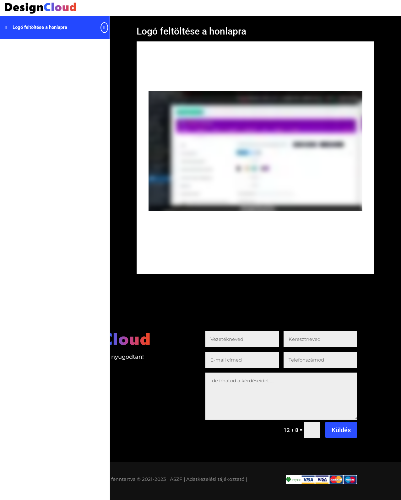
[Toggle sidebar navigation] (108, 27)
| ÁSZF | (176, 479)
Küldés (341, 430)
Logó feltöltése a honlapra (40, 27)
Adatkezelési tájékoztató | (216, 479)
